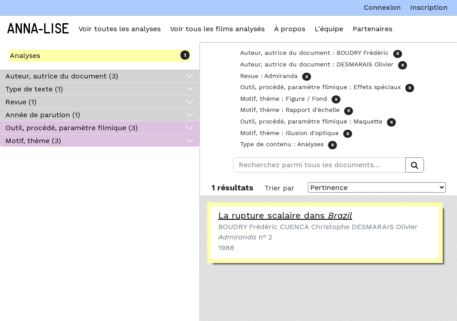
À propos (289, 29)
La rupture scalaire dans (285, 215)
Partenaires (372, 29)
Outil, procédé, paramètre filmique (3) (71, 127)
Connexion (382, 7)
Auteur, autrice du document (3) (61, 76)
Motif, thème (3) (33, 140)
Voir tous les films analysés (217, 29)
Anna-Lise (38, 29)
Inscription (429, 7)
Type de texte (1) (34, 89)
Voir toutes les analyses (120, 29)
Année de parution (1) (42, 115)
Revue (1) (21, 102)
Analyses (25, 55)
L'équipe (329, 29)
